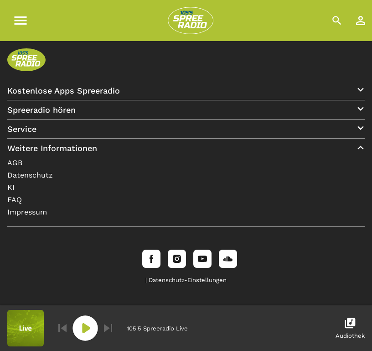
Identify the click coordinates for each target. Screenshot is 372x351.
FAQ (14, 199)
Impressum (27, 212)
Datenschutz (30, 175)
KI (11, 187)
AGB (14, 162)
